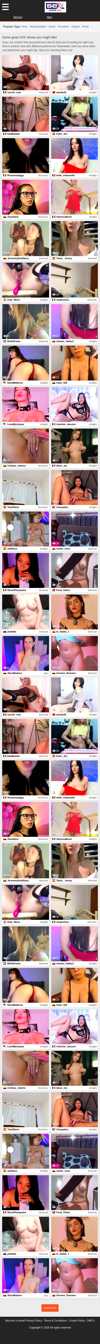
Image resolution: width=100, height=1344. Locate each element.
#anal (52, 26)
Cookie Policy (77, 1320)
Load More (50, 1308)
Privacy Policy (34, 1320)
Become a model (15, 1320)
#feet (85, 26)
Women (17, 17)
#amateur (63, 26)
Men (49, 17)
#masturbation (38, 26)
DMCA (91, 1320)
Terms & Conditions (55, 1320)
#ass (24, 26)
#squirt (75, 26)
